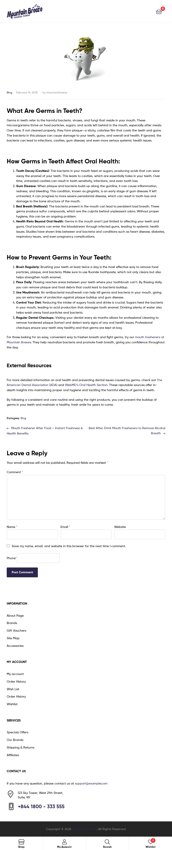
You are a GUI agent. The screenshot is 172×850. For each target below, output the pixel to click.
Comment (15, 472)
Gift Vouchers (16, 630)
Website (120, 527)
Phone (12, 558)
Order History (16, 681)
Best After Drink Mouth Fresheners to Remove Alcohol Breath (126, 430)
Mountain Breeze (84, 829)
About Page (15, 615)
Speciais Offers (17, 732)
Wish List (13, 689)
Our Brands (15, 740)
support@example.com (91, 783)
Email (65, 527)
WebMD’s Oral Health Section (86, 385)
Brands (12, 623)
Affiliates (13, 755)
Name (12, 527)
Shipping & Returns (20, 747)
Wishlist (12, 704)
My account (15, 674)
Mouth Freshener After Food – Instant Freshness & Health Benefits (45, 430)
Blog (9, 92)
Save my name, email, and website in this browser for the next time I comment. (69, 546)
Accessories (15, 646)
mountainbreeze (56, 92)
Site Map (13, 638)
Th (158, 380)
